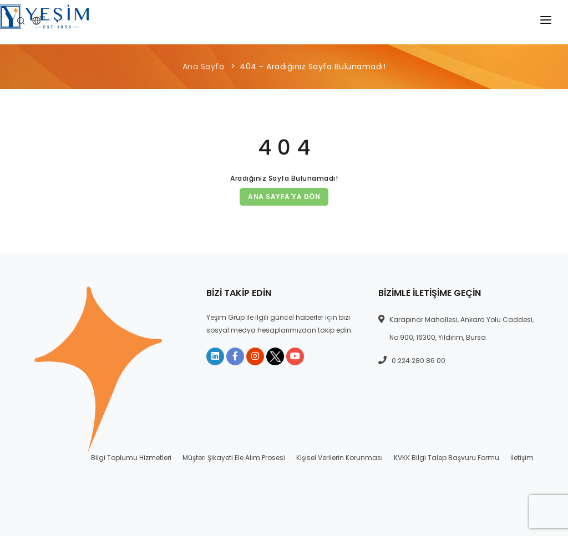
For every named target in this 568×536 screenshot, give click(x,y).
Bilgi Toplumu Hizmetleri (131, 457)
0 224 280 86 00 (418, 360)
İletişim (522, 457)
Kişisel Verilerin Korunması (339, 457)
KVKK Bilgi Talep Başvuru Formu (446, 457)
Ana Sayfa (203, 66)
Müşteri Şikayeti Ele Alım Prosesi (233, 457)
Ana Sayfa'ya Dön (284, 196)
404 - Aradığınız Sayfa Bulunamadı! (313, 66)
